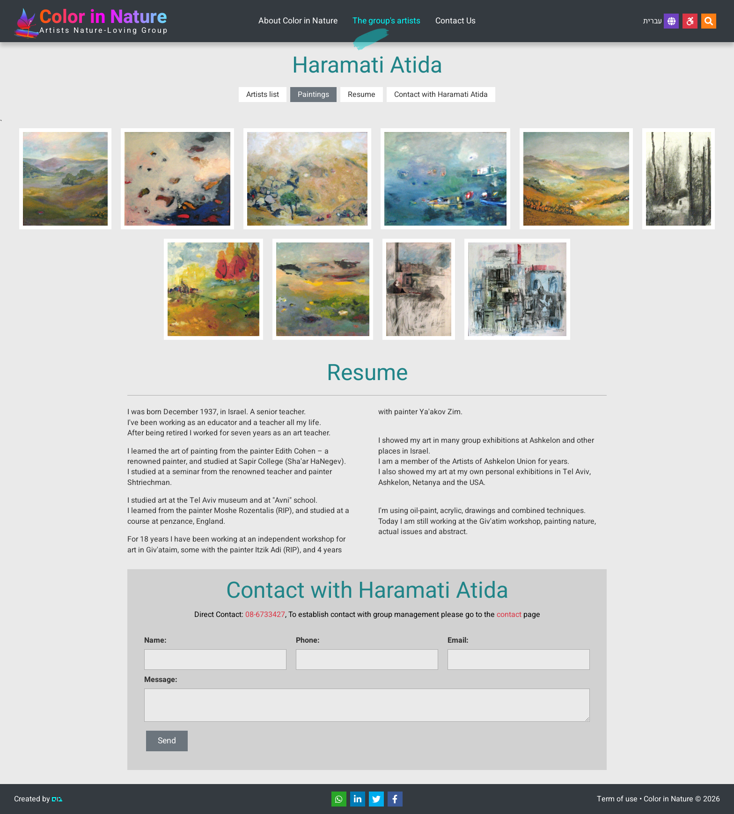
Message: (160, 680)
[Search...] (708, 21)
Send (167, 741)
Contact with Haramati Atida (441, 94)
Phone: (308, 640)
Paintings (313, 94)
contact (509, 614)
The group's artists (386, 21)
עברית (661, 21)
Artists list (262, 94)
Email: (458, 640)
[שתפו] (338, 799)
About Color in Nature (298, 21)
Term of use (617, 799)
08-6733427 (265, 614)
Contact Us (455, 21)
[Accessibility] (690, 21)
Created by (38, 799)
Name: (155, 640)
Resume (361, 94)
